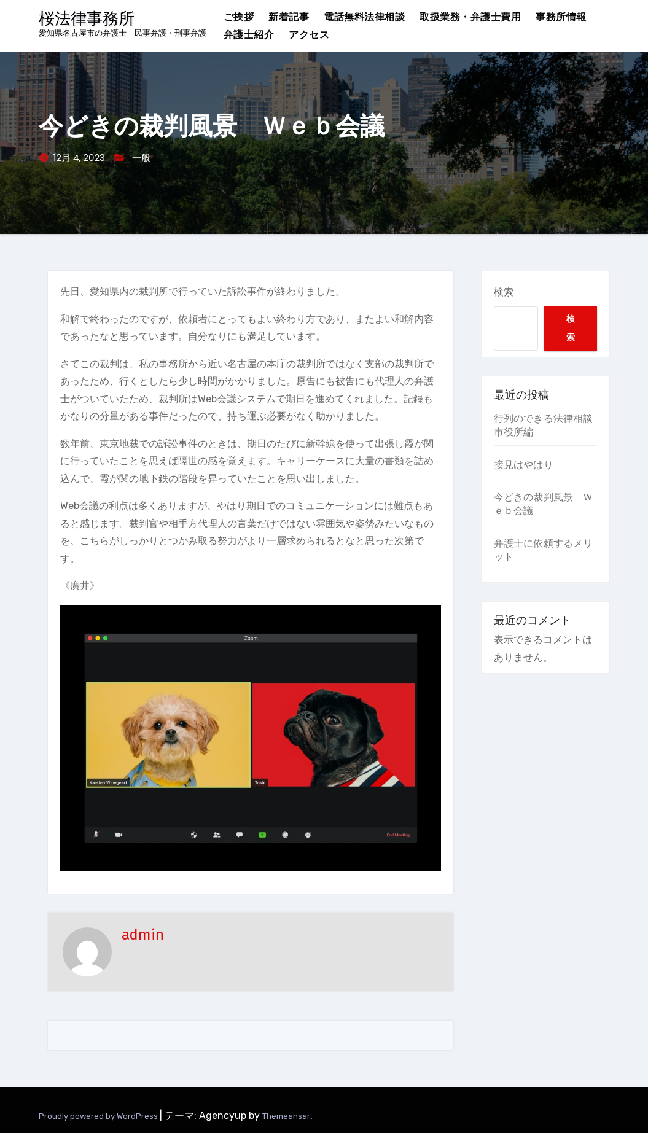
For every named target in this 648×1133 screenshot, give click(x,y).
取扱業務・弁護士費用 (470, 17)
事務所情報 (561, 17)
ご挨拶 (239, 17)
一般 (141, 157)
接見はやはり (523, 464)
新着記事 (288, 17)
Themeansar (286, 1116)
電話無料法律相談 (364, 17)
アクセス (309, 35)
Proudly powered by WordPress (99, 1116)
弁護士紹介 (249, 35)
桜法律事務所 (87, 18)
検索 (503, 292)
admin (143, 934)
